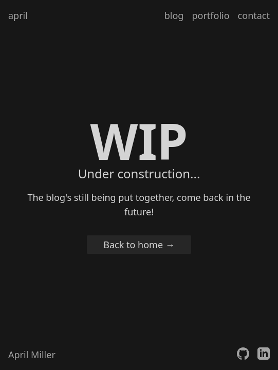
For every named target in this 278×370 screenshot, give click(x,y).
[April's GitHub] (243, 354)
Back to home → (138, 244)
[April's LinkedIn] (263, 354)
